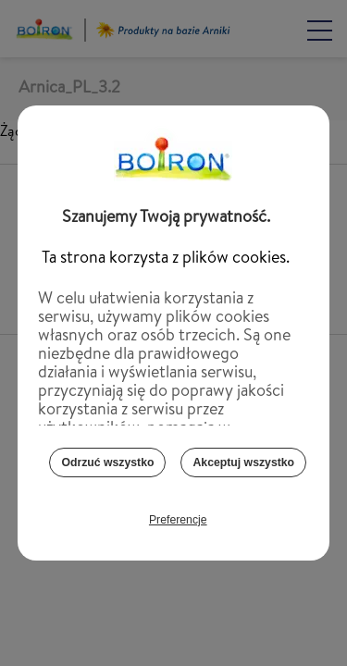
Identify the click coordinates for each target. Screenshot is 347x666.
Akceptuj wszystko (243, 468)
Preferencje (178, 525)
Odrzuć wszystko (107, 468)
